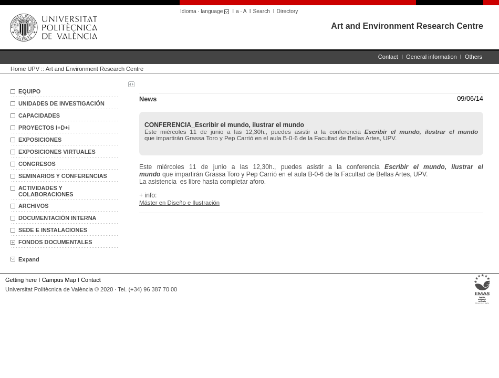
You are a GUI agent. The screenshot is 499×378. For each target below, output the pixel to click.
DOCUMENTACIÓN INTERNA (57, 218)
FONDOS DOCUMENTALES (55, 242)
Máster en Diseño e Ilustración (179, 203)
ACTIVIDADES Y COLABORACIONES (46, 191)
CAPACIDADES (39, 115)
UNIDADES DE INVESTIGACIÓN (61, 103)
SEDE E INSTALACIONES (52, 230)
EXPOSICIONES (39, 139)
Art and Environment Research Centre (407, 26)
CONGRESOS (37, 164)
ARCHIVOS (33, 206)
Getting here (21, 280)
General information (431, 57)
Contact (388, 57)
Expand (25, 259)
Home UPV (25, 69)
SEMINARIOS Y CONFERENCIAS (62, 176)
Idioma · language (206, 11)
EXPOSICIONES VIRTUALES (57, 152)
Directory (287, 11)
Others (473, 57)
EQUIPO (29, 91)
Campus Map (59, 280)
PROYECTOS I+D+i (44, 127)
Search (261, 11)
